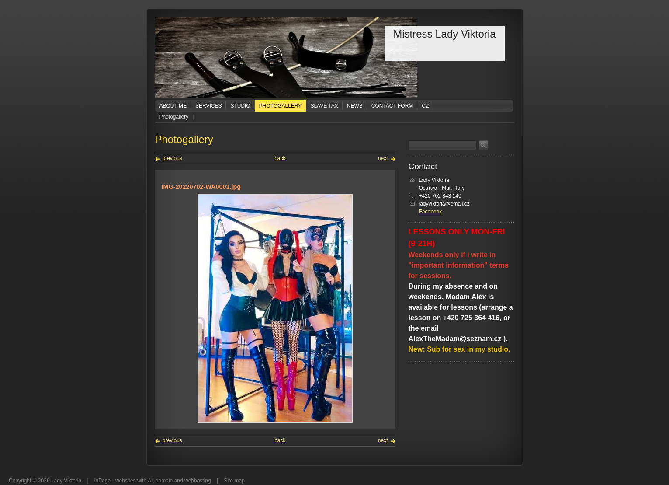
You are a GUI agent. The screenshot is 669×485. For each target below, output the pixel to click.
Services (208, 106)
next (383, 158)
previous (172, 158)
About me (173, 106)
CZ (425, 106)
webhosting (197, 481)
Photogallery (280, 106)
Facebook (430, 212)
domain (164, 481)
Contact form (392, 106)
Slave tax (324, 106)
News (355, 106)
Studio (240, 106)
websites (125, 481)
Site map (234, 481)
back (279, 158)
